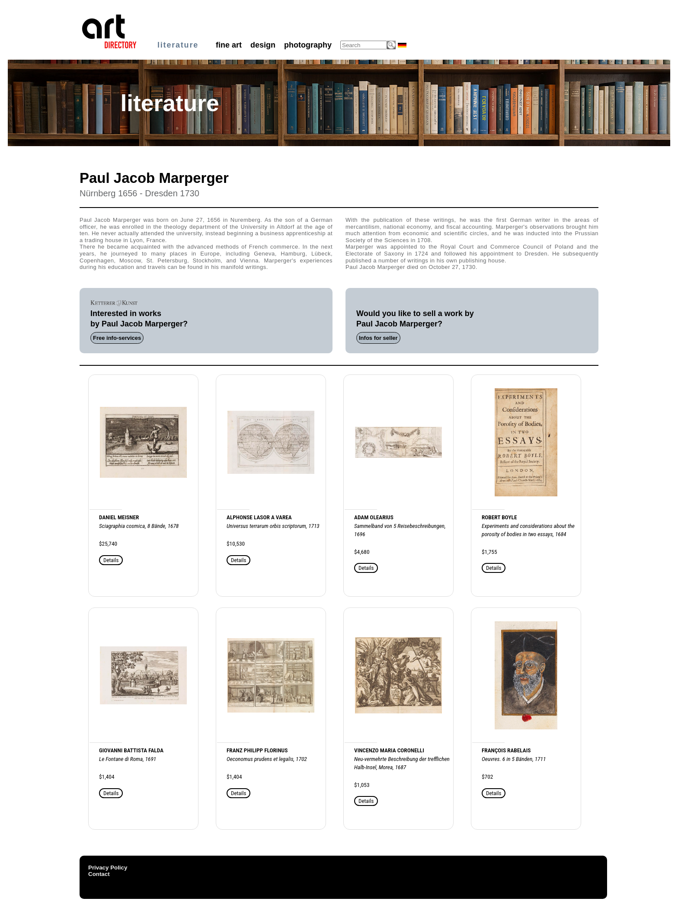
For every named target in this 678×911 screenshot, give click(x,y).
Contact (99, 874)
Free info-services (117, 338)
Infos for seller (378, 338)
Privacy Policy (107, 867)
